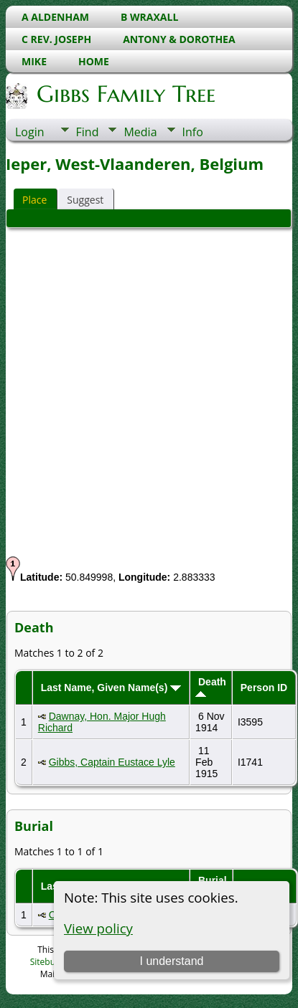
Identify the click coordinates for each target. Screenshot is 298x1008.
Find (87, 132)
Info (192, 132)
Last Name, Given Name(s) (111, 687)
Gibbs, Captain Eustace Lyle (112, 762)
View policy (98, 928)
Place (34, 199)
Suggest (85, 199)
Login (30, 132)
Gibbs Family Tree (124, 94)
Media (140, 132)
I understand (171, 961)
